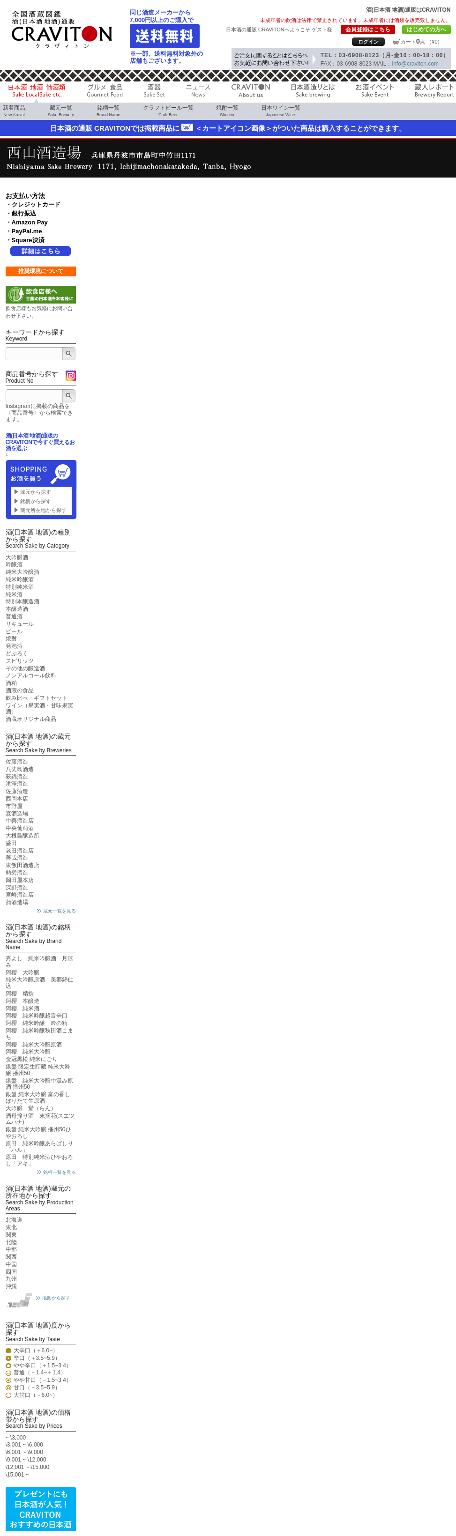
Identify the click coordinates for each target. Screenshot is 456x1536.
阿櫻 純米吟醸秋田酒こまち (39, 1033)
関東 (11, 1235)
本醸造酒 (17, 609)
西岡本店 (17, 798)
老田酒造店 (20, 850)
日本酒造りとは (313, 93)
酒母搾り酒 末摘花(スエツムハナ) (40, 1119)
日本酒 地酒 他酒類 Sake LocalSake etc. (37, 93)
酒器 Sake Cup (154, 93)
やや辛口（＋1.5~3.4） (43, 1366)
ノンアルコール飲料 (31, 675)
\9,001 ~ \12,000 (26, 1459)
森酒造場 (17, 813)
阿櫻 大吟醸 (22, 972)
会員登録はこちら (367, 29)
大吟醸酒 (17, 557)
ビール (14, 631)
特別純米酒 (20, 587)
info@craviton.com (415, 63)
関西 (11, 1257)
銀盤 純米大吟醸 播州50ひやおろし (38, 1132)
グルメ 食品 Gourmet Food (105, 93)
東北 (11, 1227)
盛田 (11, 843)
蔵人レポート (434, 93)
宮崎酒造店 (20, 894)
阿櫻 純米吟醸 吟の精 (36, 1023)
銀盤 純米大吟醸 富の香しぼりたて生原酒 (38, 1097)
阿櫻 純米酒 (22, 1008)
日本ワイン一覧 (280, 110)
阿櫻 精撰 (20, 993)
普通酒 (14, 616)
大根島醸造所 (22, 835)
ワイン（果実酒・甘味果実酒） (39, 708)
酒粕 (11, 683)
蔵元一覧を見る (59, 910)
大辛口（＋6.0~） (36, 1351)
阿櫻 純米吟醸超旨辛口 (36, 1015)
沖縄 (11, 1286)
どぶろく (17, 653)
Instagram (71, 380)
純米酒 (14, 594)
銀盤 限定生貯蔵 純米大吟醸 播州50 (38, 1069)
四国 (11, 1272)
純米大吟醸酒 (22, 572)
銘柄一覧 (108, 110)
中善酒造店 (20, 820)
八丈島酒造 (20, 769)
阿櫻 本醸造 (22, 1001)
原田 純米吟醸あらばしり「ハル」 (39, 1146)
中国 (11, 1264)
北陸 (11, 1242)
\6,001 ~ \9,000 (24, 1452)
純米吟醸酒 (20, 579)
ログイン (368, 42)
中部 (11, 1249)
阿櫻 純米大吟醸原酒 (34, 1044)
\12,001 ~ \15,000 (28, 1467)
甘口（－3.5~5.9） (37, 1388)
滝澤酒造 (17, 783)
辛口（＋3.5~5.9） (37, 1358)
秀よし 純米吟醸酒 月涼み (39, 961)
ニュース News (198, 93)
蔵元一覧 (61, 110)
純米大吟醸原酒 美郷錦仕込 (39, 982)
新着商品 (14, 110)
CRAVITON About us (251, 93)
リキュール (20, 624)
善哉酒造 (17, 857)
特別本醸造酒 (22, 601)
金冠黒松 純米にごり (32, 1059)
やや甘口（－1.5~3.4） (43, 1380)
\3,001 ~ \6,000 (24, 1444)
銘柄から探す (35, 501)
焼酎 (11, 638)
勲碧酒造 (17, 872)
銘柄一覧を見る (59, 1172)
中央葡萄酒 (20, 828)
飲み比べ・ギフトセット (36, 698)
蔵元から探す (35, 492)
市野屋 (14, 806)
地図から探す (56, 1297)
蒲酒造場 (17, 902)
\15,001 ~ (17, 1474)
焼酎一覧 (227, 110)
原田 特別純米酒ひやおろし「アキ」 (39, 1160)
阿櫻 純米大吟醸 (28, 1051)
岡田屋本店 (20, 880)
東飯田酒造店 (22, 865)
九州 (11, 1279)
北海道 (14, 1220)
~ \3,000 (16, 1437)
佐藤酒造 (17, 761)
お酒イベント (375, 93)
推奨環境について (40, 271)
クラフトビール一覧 (168, 110)
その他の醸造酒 (25, 668)
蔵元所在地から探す (43, 510)
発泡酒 (14, 646)
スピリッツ (20, 661)
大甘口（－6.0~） (36, 1395)
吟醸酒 (14, 564)
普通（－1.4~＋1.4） (40, 1373)
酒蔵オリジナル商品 (31, 719)
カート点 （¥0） (422, 42)
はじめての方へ (426, 29)
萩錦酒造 (17, 776)
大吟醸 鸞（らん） (31, 1108)
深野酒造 (17, 887)
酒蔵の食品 (20, 690)
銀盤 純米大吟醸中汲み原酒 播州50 (39, 1084)
